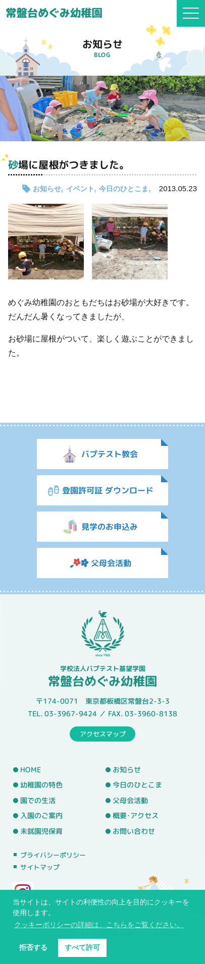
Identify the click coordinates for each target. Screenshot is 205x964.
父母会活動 (130, 801)
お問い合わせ (134, 831)
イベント (80, 189)
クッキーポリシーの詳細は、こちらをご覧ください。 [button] (99, 925)
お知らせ (47, 189)
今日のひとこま (123, 189)
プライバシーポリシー (53, 855)
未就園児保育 (41, 831)
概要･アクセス (136, 816)
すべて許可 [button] (82, 947)
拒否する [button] (33, 947)
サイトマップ (40, 867)
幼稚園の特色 (41, 785)
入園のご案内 (41, 816)
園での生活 (38, 801)
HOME (30, 769)
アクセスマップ (103, 733)
